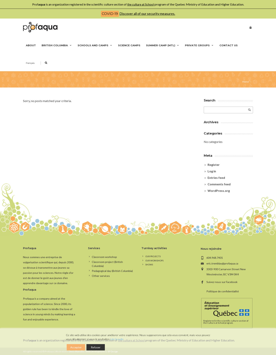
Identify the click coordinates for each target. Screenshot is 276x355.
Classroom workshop (104, 257)
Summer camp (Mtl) (162, 45)
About (31, 45)
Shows (149, 264)
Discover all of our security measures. (147, 13)
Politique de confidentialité (222, 291)
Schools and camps (95, 45)
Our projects (153, 256)
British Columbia (57, 45)
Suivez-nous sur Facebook (221, 281)
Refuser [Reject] (95, 347)
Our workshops (154, 260)
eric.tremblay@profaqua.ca (222, 263)
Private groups (199, 45)
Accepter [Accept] (76, 347)
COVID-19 (110, 14)
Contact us (228, 45)
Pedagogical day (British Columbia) (112, 270)
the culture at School (140, 4)
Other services (101, 275)
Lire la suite (117, 339)
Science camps (129, 45)
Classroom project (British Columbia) (107, 263)
